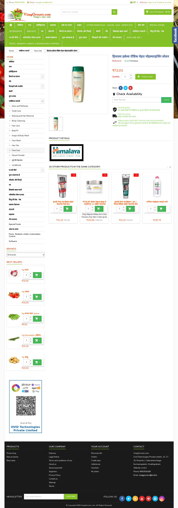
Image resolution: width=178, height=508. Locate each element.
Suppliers (53, 471)
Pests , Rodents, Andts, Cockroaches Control (34, 43)
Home (10, 57)
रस (42, 31)
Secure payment (55, 468)
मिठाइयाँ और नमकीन (99, 37)
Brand (127, 61)
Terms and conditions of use (60, 460)
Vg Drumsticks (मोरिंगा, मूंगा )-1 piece (32, 335)
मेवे (106, 31)
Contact (138, 446)
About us (52, 464)
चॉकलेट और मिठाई (84, 31)
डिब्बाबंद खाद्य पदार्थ (120, 31)
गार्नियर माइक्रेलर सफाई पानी (157, 202)
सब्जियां (20, 25)
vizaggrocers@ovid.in (44, 2)
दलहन (79, 25)
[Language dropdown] (134, 2)
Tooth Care (16, 111)
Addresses (95, 464)
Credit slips (96, 460)
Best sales (11, 460)
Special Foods (157, 25)
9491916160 (20, 2)
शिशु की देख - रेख (157, 31)
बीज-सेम (141, 25)
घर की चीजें (13, 37)
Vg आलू (25, 357)
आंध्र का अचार (66, 25)
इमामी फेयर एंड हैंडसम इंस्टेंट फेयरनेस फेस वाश (63, 203)
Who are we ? (134, 37)
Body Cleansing (18, 121)
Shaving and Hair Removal (23, 116)
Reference (116, 61)
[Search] (89, 12)
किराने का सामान (65, 31)
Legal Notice (54, 457)
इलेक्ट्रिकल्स (40, 25)
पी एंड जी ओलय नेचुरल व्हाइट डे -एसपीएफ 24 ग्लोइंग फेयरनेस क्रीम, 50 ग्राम (94, 204)
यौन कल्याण (117, 37)
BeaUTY (15, 130)
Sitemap (52, 482)
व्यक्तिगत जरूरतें (139, 31)
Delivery (52, 453)
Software (13, 241)
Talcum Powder (18, 155)
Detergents (15, 31)
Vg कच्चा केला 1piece (30, 313)
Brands (11, 248)
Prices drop (11, 453)
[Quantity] (26, 275)
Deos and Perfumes (20, 106)
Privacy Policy (54, 475)
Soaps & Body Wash (20, 135)
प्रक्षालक (53, 25)
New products (12, 457)
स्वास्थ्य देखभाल (51, 37)
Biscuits (31, 31)
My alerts (95, 471)
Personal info (96, 453)
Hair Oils (15, 145)
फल (29, 25)
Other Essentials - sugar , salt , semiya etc (110, 25)
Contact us (53, 479)
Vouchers (95, 468)
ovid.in (144, 468)
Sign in (151, 2)
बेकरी (98, 31)
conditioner (16, 165)
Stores (51, 486)
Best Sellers (14, 262)
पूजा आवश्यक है (68, 37)
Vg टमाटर (25, 292)
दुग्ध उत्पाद (83, 37)
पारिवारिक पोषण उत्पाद (31, 37)
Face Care (16, 150)
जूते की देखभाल (17, 160)
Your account (100, 446)
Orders (94, 457)
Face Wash (16, 140)
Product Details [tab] (59, 138)
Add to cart (145, 76)
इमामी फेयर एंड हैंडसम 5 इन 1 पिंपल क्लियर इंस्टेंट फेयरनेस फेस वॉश (126, 204)
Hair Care (16, 126)
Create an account (164, 2)
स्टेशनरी (51, 31)
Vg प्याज (25, 270)
